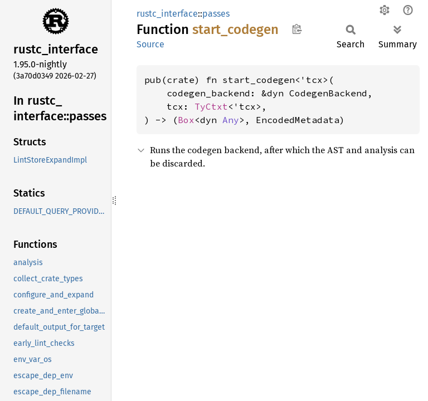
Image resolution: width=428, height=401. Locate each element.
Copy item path (297, 28)
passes (216, 13)
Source (150, 44)
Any (230, 119)
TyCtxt (211, 106)
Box (186, 119)
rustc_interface (167, 13)
